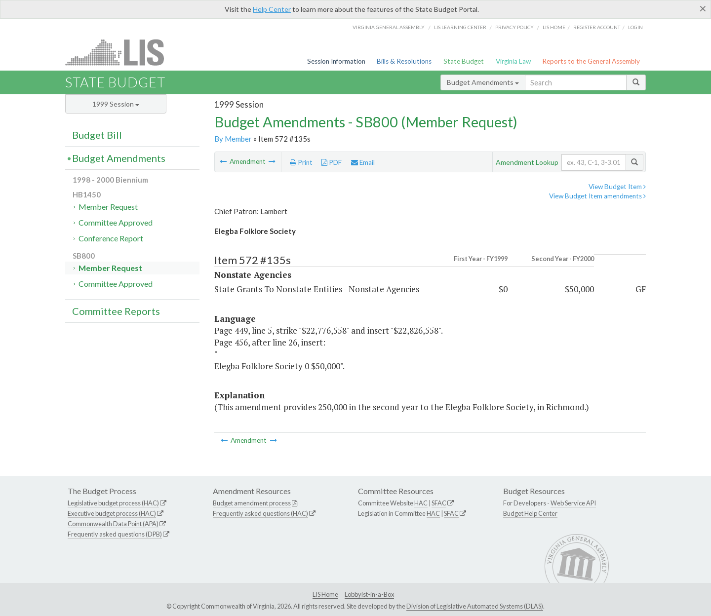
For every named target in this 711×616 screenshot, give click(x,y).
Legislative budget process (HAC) (113, 503)
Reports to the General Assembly (591, 61)
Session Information (336, 61)
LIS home (554, 27)
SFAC (439, 503)
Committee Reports (116, 311)
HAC (421, 503)
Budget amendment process (252, 503)
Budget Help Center (530, 513)
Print (301, 162)
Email (363, 162)
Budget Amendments (483, 82)
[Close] (703, 8)
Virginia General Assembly (389, 27)
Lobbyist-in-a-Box (369, 594)
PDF (331, 162)
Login (635, 27)
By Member (233, 138)
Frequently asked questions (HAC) (260, 513)
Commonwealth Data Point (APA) (113, 524)
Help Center (272, 9)
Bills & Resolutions (404, 61)
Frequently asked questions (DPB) (115, 534)
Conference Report (111, 238)
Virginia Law (513, 61)
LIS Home (325, 594)
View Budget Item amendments (597, 196)
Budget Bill (97, 135)
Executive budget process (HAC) (112, 513)
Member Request (108, 206)
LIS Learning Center (460, 27)
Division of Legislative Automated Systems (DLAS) (474, 606)
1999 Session (115, 104)
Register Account (596, 27)
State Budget (463, 61)
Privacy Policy (514, 27)
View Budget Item (617, 187)
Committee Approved (116, 222)
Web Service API (573, 503)
